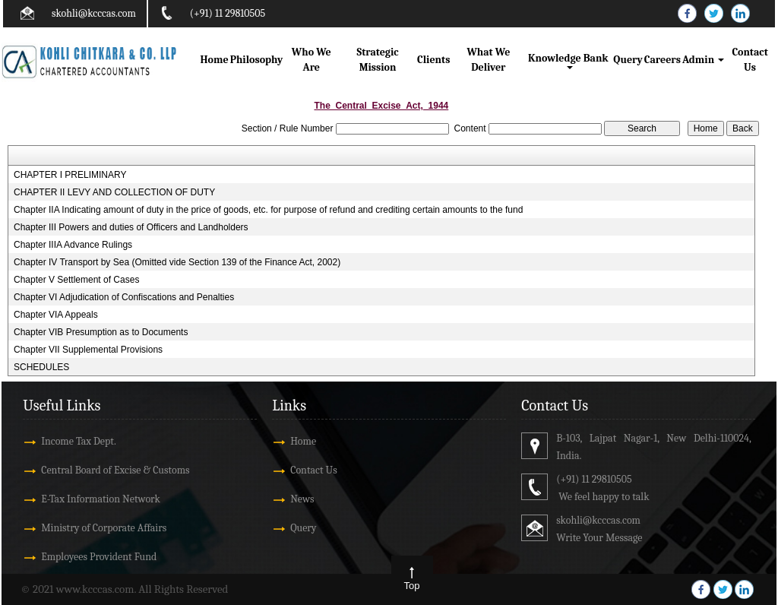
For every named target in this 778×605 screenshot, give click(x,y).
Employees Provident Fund (99, 556)
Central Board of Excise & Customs (115, 470)
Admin (703, 59)
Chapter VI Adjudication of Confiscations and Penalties (124, 297)
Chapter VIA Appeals (56, 314)
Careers (662, 59)
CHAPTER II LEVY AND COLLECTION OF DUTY (114, 192)
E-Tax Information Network (100, 499)
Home (215, 59)
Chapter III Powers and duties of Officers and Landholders (131, 227)
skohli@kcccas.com (94, 13)
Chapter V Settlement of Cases (76, 279)
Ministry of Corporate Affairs (103, 527)
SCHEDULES (41, 367)
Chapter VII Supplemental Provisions (88, 349)
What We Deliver (488, 60)
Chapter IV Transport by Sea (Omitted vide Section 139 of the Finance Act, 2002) (177, 262)
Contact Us (749, 60)
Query (627, 59)
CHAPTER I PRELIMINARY (70, 174)
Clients (433, 59)
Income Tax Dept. (78, 441)
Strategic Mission (378, 60)
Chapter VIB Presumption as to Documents (101, 332)
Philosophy (256, 59)
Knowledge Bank (569, 60)
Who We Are (311, 60)
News (302, 499)
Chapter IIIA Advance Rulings (73, 244)
